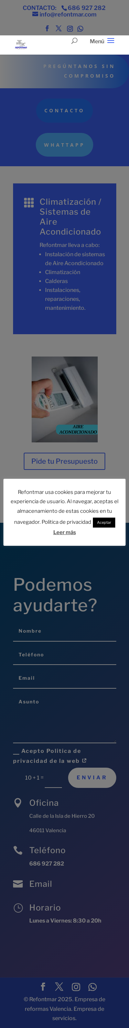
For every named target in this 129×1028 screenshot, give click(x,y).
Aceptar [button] (104, 521)
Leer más (64, 531)
